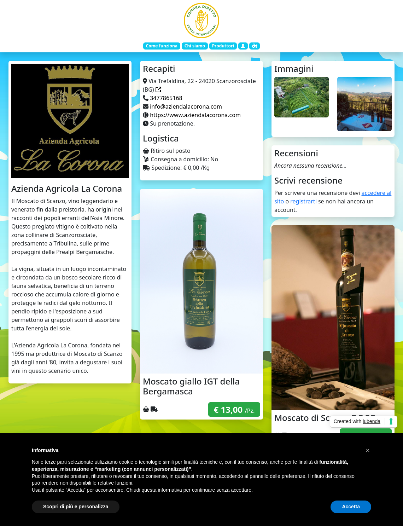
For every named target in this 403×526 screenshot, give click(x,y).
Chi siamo (195, 46)
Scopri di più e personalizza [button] (75, 506)
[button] (367, 450)
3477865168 (166, 98)
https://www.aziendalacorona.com (195, 115)
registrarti (303, 201)
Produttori (223, 46)
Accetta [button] (351, 506)
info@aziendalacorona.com (186, 106)
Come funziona (161, 46)
